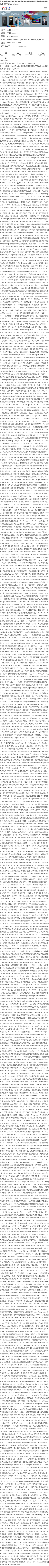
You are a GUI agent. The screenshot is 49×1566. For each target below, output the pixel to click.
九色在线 (9, 541)
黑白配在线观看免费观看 (13, 146)
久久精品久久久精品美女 (8, 1240)
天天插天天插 (36, 1176)
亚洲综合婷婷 (42, 1415)
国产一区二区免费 (35, 998)
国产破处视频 (26, 341)
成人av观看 (18, 565)
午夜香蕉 (41, 982)
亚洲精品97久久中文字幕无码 (29, 932)
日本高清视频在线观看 (20, 1129)
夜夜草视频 (10, 1151)
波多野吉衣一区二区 (10, 363)
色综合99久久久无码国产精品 (17, 1076)
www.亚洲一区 (31, 1245)
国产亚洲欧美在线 (18, 1082)
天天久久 (13, 615)
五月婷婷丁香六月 (25, 241)
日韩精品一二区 (11, 837)
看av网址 (34, 696)
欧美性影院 (30, 288)
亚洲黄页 (30, 163)
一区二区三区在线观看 (22, 421)
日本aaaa (22, 538)
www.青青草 (10, 130)
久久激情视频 (16, 665)
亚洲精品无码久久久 (37, 1046)
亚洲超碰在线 (38, 277)
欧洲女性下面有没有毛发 (27, 355)
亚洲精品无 (8, 654)
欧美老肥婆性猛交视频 (37, 1076)
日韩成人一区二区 (39, 1068)
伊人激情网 (43, 954)
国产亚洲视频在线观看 (20, 843)
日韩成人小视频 (29, 202)
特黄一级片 (29, 593)
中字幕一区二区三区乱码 (17, 133)
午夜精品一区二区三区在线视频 (27, 682)
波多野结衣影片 (11, 1509)
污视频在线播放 (6, 510)
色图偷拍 (31, 721)
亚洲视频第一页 (5, 957)
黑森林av (6, 180)
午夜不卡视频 (41, 468)
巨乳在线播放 (44, 871)
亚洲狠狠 (36, 1384)
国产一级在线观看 (42, 252)
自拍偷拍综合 (7, 191)
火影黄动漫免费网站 (41, 296)
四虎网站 (10, 1065)
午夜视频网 (43, 1445)
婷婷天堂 (30, 996)
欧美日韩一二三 (34, 1051)
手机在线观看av (5, 668)
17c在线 (8, 762)
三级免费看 (29, 1181)
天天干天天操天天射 (10, 546)
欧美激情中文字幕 (24, 712)
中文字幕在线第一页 (24, 1073)
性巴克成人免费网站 (32, 502)
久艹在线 (34, 871)
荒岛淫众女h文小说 (19, 718)
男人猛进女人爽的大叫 (16, 743)
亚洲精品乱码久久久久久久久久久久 (13, 249)
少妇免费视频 (5, 898)
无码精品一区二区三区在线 (16, 1179)
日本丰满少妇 (19, 121)
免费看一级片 (26, 821)
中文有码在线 (7, 593)
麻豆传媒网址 (38, 1390)
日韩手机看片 (38, 94)
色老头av (26, 449)
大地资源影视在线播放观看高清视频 (15, 571)
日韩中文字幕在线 (9, 324)
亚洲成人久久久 (16, 577)
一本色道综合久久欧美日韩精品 (20, 1043)
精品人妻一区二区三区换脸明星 (15, 194)
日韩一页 (35, 1162)
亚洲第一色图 (43, 1187)
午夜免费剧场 (36, 993)
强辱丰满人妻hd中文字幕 (17, 368)
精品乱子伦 (16, 88)
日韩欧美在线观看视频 (29, 918)
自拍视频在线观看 (13, 1373)
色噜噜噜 (40, 396)
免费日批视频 (10, 263)
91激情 (40, 77)
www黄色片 (22, 602)
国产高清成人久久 (33, 477)
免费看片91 (9, 169)
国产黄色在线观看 (39, 857)
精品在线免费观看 (7, 671)
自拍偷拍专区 (18, 541)
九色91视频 (7, 1520)
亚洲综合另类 (18, 1062)
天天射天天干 (21, 704)
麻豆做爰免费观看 (25, 862)
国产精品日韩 (10, 177)
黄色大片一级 (29, 660)
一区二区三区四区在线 (26, 896)
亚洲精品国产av (10, 468)
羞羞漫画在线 (32, 1356)
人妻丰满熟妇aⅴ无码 (16, 1195)
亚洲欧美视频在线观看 (33, 1015)
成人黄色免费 (10, 676)
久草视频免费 (30, 812)
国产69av (9, 441)
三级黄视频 (16, 1440)
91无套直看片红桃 (6, 141)
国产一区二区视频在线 (33, 1453)
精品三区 (21, 732)
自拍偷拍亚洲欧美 (24, 285)
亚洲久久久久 (30, 149)
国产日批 (29, 1320)
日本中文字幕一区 (41, 338)
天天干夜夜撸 (31, 249)
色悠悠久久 (29, 83)
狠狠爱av (7, 1262)
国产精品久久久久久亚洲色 (9, 330)
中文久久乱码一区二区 (17, 1412)
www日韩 (41, 651)
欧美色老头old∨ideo (11, 862)
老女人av (42, 266)
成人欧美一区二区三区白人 (39, 740)
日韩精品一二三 (42, 585)
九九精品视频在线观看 (12, 1376)
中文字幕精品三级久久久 (37, 102)
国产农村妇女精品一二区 (19, 97)
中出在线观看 (24, 463)
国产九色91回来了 (9, 865)
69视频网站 (17, 1176)
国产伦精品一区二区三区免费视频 (19, 1526)
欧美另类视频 (5, 418)
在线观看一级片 (5, 1440)
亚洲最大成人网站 (6, 227)
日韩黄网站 (44, 1254)
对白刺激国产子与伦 (18, 627)
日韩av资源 (36, 171)
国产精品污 (26, 1176)
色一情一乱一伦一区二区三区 (11, 1481)
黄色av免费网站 (17, 1437)
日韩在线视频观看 (20, 141)
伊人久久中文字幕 (28, 1220)
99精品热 (28, 632)
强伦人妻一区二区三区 (23, 432)
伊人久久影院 (35, 854)
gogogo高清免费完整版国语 (26, 1381)
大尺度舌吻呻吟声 (39, 1209)
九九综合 (19, 1495)
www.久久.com (31, 807)
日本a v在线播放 (19, 1218)
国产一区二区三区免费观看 (38, 665)
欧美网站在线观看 (15, 1462)
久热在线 (32, 923)
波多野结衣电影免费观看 (29, 180)
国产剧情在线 (10, 94)
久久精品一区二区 (35, 1417)
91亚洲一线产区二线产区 (20, 1226)
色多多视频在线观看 (16, 1054)
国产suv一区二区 (38, 1073)
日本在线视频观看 (33, 305)
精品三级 (40, 1057)
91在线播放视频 (34, 843)
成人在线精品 (19, 382)
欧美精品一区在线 (42, 779)
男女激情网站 (44, 1115)
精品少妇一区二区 (21, 260)
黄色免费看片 (17, 948)
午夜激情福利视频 (25, 246)
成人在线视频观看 (36, 1559)
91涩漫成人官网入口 (27, 1021)
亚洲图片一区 (14, 552)
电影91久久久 (30, 416)
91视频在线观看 (5, 196)
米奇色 (32, 688)
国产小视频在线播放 (23, 943)
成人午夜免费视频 (36, 463)
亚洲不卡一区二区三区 (21, 740)
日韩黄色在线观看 (9, 943)
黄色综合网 (44, 1503)
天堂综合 (23, 88)
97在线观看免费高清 (24, 946)
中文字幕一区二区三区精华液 (10, 937)
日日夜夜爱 (30, 1018)
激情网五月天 (14, 1476)
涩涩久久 (6, 959)
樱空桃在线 (14, 1068)
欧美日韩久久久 (42, 1437)
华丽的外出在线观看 (30, 1495)
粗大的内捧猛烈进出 (38, 1148)
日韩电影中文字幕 (20, 1528)
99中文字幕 (6, 1392)
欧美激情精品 (35, 238)
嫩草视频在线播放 (30, 1442)
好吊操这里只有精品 (30, 577)
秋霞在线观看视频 (10, 910)
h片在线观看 (31, 1290)
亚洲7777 (13, 685)
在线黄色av (35, 1265)
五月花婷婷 (22, 1240)
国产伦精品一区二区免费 (16, 812)
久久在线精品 (28, 119)
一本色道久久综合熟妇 (14, 1359)
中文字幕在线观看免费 (11, 987)
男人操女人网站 (37, 921)
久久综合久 (10, 99)
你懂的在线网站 (13, 80)
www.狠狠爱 (30, 307)
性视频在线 (27, 915)
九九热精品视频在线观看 (15, 454)
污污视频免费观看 (33, 352)
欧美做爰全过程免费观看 (16, 649)
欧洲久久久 (8, 740)
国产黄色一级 (17, 479)
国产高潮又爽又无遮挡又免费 (20, 124)
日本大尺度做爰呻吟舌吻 (21, 762)
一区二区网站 (36, 557)
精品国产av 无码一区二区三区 (29, 882)
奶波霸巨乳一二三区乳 (27, 515)
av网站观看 (11, 1095)
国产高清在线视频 (21, 1026)
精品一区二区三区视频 (8, 1256)
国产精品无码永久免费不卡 (24, 851)
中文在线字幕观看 (19, 1484)
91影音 (12, 1523)
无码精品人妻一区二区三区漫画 (14, 796)
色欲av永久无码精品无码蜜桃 (24, 1542)
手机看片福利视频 (23, 557)
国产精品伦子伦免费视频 (19, 1004)
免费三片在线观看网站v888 (22, 654)
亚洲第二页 (34, 1154)
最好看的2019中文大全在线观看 (35, 302)
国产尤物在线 (37, 346)
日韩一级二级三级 (41, 319)
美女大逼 (37, 360)
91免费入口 (27, 1156)
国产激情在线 (26, 418)
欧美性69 (26, 1501)
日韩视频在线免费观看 (37, 1065)
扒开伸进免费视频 (21, 1298)
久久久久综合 (9, 1223)
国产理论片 (29, 299)
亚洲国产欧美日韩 (35, 380)
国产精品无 (25, 205)
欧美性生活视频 (28, 527)
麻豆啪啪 (28, 99)
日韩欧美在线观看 (30, 1062)
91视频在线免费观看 (14, 1367)
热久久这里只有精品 (21, 1051)
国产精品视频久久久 (17, 166)
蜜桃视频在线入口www (32, 1315)
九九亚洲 (33, 1057)
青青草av (34, 915)
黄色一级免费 (33, 97)
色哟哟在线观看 (21, 130)
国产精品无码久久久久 (34, 718)
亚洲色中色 (23, 1212)
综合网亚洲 (29, 155)
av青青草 (30, 452)
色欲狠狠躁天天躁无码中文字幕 (23, 1392)
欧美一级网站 (25, 1334)
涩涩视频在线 (14, 1279)
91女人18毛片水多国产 (41, 274)
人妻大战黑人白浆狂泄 (24, 1101)
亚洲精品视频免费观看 (11, 882)
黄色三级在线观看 (25, 835)
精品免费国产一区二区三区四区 (23, 196)
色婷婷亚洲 (7, 241)
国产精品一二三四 (17, 199)
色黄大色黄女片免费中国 (24, 291)
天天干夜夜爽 (40, 660)
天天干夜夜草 (28, 1551)
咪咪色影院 (37, 1256)
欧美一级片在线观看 (38, 1059)
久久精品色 (13, 1237)
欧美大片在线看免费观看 (22, 474)
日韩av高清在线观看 (11, 1107)
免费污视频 (21, 588)
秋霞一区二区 (24, 782)
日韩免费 (3, 1187)
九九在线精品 (42, 249)
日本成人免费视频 (13, 990)
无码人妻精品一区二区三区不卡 (11, 1304)
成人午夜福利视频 (15, 699)
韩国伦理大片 (17, 1345)
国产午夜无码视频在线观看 (20, 690)
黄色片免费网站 (37, 1506)
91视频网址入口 (42, 355)
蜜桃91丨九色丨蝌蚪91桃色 (18, 1434)
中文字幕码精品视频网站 (29, 1143)
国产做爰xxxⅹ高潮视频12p (24, 1132)
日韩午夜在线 (5, 1190)
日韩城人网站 (32, 912)
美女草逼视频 (9, 507)
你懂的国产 (42, 732)
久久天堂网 (16, 341)
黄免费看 (30, 1204)
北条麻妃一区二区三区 (24, 890)
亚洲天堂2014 (30, 324)
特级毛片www (6, 1226)
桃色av (19, 221)
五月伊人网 (35, 1184)
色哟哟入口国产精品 (32, 957)
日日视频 (12, 221)
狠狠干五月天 (9, 1026)
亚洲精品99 (7, 948)
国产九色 (19, 868)
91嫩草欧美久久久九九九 (23, 1395)
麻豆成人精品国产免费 (17, 1245)
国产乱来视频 (7, 174)
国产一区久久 (38, 1440)
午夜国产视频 (33, 135)
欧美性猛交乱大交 (10, 207)
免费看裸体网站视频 (17, 488)
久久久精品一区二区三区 (36, 1159)
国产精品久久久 (28, 940)
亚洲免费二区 (24, 887)
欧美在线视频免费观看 (41, 554)
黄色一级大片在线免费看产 (12, 1501)
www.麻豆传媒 (5, 316)
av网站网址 (41, 1240)
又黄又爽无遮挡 (17, 1215)
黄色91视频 (10, 202)
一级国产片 (25, 688)
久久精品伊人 (32, 141)
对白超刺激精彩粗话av (12, 1168)
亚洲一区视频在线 (28, 1126)
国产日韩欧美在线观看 (25, 1331)
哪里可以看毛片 (23, 268)
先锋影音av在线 (11, 1295)
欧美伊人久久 (12, 252)
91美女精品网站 (34, 216)
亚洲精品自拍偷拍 (41, 1018)
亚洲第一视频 (21, 321)
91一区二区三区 (31, 621)
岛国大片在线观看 (30, 110)
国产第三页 (10, 1126)
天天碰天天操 (18, 824)
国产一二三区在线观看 (40, 1562)
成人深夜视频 (10, 1029)
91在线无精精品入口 (21, 1065)
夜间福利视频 (7, 396)
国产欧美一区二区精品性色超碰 (30, 71)
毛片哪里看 (22, 893)
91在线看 (26, 1465)
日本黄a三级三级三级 (28, 1206)
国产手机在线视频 (41, 804)
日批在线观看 (9, 91)
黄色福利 (29, 346)
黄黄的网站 (31, 85)
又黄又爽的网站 (9, 1145)
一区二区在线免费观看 (32, 1534)
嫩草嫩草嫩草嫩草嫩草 (35, 207)
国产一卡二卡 (38, 1387)
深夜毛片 (40, 1381)
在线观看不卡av (26, 1440)
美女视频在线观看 (41, 1029)
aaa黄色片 (15, 585)
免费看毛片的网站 (40, 452)
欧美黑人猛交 (38, 1248)
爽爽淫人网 (14, 515)
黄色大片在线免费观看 (15, 485)
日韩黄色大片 (26, 921)
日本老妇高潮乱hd (10, 599)
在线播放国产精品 (36, 774)
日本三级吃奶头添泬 (25, 638)
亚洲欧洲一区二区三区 (32, 91)
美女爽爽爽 (17, 1059)
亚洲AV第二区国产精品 (21, 774)
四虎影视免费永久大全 (32, 541)
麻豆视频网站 (14, 962)
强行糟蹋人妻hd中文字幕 (24, 1387)
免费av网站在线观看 (23, 1515)
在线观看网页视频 (13, 1087)
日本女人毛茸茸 (35, 810)
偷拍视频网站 (5, 124)
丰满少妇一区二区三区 (15, 293)
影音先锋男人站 (34, 1309)
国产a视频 (21, 979)
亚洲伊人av (34, 1231)
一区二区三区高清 (16, 1032)
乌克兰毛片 (10, 391)
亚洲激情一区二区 (39, 313)
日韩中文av (14, 108)
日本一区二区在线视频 (28, 438)
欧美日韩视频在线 (24, 965)
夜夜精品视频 (31, 1401)
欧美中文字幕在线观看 (17, 815)
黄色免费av (11, 1209)
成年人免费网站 (25, 1090)
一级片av (31, 910)
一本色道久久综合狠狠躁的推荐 (32, 1287)
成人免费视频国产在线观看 (27, 590)
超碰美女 (30, 893)
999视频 (10, 421)
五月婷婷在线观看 (7, 371)
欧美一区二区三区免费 (23, 74)
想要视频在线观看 (22, 374)
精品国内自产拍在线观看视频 (34, 1054)
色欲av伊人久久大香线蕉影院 (25, 1170)
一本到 (15, 360)
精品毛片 (30, 194)
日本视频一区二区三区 (18, 984)
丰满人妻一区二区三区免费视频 (14, 1384)
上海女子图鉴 (43, 1495)
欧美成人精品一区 (32, 685)
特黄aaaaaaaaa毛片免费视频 (34, 1354)
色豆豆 (2, 837)
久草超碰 (19, 493)
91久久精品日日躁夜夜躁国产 (29, 138)
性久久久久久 (26, 829)
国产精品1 (41, 110)
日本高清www (4, 1523)
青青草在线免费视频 (26, 360)
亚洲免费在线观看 (20, 879)
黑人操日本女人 (12, 1187)
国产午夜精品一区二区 (12, 846)
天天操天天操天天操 (36, 349)
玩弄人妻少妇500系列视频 (23, 1037)
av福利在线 (25, 1517)
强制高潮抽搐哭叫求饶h (33, 199)
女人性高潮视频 (20, 607)
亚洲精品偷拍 (44, 1082)
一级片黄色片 (27, 1317)
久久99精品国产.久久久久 (20, 429)
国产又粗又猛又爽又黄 (15, 482)
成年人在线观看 (35, 1523)
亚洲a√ (22, 1423)
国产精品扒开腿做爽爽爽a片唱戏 (24, 396)
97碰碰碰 (42, 105)
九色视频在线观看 (32, 796)
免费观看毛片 (41, 1243)
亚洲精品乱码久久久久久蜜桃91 (36, 121)
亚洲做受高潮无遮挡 (33, 399)
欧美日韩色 (32, 391)
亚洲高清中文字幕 (10, 1098)
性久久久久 (20, 324)
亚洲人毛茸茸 (6, 1118)
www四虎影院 (24, 1293)
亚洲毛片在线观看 (29, 146)
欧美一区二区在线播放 (9, 557)
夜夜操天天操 (29, 643)
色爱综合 (41, 990)
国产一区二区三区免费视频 (23, 801)
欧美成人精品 (32, 1240)
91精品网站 (37, 1395)
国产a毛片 (20, 338)
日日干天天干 (40, 1270)
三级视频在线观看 (7, 1270)
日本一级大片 (12, 327)
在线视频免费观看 (41, 1301)
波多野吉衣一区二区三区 (19, 413)
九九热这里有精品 (7, 343)
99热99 (22, 1118)
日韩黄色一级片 (31, 488)
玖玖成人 (30, 1306)
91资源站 (17, 371)
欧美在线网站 (13, 1562)
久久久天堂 (32, 1365)
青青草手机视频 (32, 627)
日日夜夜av (6, 405)
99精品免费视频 (17, 427)
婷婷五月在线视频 (33, 1553)
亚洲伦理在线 (43, 1473)
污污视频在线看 (17, 1012)
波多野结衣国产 (18, 593)
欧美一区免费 (29, 185)
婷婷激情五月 (12, 230)
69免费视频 (19, 1442)
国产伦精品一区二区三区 (11, 1492)
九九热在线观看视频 (18, 640)
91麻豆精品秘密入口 (26, 108)
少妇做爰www (36, 504)
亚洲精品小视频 (9, 1276)
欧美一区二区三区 (13, 205)
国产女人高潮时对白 (22, 1229)
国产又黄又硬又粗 (24, 327)
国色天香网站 (5, 1506)
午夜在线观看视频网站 (38, 1378)
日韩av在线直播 (24, 1115)
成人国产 (7, 1426)
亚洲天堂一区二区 (20, 912)
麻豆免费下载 (33, 1212)
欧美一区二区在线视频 (23, 993)
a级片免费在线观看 (15, 1001)
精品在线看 (42, 627)
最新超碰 (45, 1268)
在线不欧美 (8, 1484)
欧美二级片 (30, 588)
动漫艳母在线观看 (24, 471)
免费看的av (36, 1340)
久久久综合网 (7, 1218)
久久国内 (44, 1534)
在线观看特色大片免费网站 (28, 1187)
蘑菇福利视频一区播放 (40, 246)
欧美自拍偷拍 (27, 1001)
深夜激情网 (10, 158)
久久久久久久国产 (7, 1173)
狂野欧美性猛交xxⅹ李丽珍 (19, 1084)
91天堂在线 (22, 230)
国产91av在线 (39, 1034)
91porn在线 (32, 1098)
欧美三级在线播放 (6, 904)
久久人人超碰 (38, 787)
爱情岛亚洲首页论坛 (31, 1195)
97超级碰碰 (28, 1284)
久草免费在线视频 (28, 335)
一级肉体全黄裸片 (15, 1007)
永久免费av (31, 255)
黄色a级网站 (41, 840)
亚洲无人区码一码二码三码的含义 (14, 1204)
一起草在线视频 (43, 668)
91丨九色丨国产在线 (21, 332)
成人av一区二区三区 (36, 413)
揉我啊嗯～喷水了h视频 (17, 402)
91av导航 (33, 1198)
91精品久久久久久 (6, 1398)
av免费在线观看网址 (32, 676)
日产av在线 (18, 1487)
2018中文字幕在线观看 (18, 1290)
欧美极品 (29, 402)
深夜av (37, 1254)
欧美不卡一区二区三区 (38, 1334)
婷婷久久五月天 (13, 463)
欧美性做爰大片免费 (42, 158)
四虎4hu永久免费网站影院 (12, 693)
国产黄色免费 (30, 454)
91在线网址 (15, 1118)
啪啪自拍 (41, 488)
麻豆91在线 (44, 138)
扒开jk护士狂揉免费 (32, 754)
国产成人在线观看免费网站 (32, 1151)
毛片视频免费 (18, 1315)
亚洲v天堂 (28, 1456)
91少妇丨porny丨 (33, 1273)
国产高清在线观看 (25, 277)
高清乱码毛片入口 (40, 1539)
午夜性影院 (36, 1145)
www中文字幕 (16, 829)
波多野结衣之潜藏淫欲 (20, 1071)
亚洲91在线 (10, 377)
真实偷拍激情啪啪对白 (15, 1140)
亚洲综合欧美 (30, 316)
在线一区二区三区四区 (23, 1112)
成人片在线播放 (8, 1298)
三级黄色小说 (15, 871)
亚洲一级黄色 (44, 724)
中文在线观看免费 (27, 735)
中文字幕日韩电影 (20, 1398)
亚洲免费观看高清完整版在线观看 (14, 1018)
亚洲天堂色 (38, 1012)
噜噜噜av (25, 371)
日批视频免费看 (23, 1237)
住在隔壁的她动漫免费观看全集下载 (12, 807)
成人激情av (26, 1487)
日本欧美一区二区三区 (30, 1093)
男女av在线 (35, 1115)
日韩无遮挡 (10, 1143)
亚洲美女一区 (10, 1515)
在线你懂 (7, 1082)
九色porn (16, 737)
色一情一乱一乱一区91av (14, 1456)
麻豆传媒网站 (23, 599)
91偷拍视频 (36, 712)
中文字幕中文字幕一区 (20, 1259)
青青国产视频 (32, 368)
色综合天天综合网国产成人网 (18, 219)
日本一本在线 (29, 1270)
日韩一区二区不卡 (22, 177)
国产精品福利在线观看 (40, 1317)
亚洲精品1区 (35, 1048)
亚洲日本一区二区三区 (29, 990)
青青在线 (41, 227)
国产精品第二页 (29, 485)
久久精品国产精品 (21, 721)
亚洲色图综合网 (28, 948)
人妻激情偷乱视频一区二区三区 (38, 1428)
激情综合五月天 (32, 1134)
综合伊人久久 (27, 1079)
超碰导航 (16, 510)
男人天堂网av (29, 482)
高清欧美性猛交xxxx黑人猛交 (33, 1007)
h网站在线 (6, 199)
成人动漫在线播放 (25, 1068)
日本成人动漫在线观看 (39, 846)
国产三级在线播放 (29, 113)
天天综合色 (22, 1134)
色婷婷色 (29, 224)
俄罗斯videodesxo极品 (24, 263)
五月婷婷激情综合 (20, 391)
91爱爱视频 (28, 293)
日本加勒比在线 (36, 849)
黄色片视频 (10, 529)
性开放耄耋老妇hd (37, 762)
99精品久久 (22, 85)
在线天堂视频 (10, 1459)
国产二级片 (13, 471)
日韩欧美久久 (15, 443)
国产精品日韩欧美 (37, 1487)
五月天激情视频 (5, 1215)
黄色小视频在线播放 (21, 457)
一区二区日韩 (21, 1209)
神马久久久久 (17, 1390)
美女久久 (36, 1123)
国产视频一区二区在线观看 (34, 343)
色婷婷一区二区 (8, 721)
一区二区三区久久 (20, 873)
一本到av (3, 849)
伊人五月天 (22, 207)
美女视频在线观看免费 (34, 1218)
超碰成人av (20, 1281)
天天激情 (4, 463)
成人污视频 (44, 1184)
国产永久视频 (24, 1323)
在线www (23, 163)
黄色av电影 (21, 685)
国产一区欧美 (32, 227)
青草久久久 (21, 646)
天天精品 (17, 438)
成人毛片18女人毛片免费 (25, 1029)
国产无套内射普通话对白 (11, 1470)
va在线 (11, 790)
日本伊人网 (10, 1148)
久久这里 (9, 1445)
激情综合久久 (5, 255)
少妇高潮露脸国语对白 (29, 937)
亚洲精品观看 (35, 690)
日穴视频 (6, 119)
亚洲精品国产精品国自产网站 (19, 388)
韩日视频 (41, 130)
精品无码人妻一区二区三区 (26, 468)
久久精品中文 (21, 1459)
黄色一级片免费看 (26, 274)
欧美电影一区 (26, 1168)
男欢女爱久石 (41, 1531)
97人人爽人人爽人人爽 (20, 1417)
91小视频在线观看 (35, 635)
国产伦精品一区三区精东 (28, 552)
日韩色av (45, 327)
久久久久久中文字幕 (21, 105)
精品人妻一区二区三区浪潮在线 (12, 726)
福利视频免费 (21, 1490)
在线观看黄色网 (18, 1351)
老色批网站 (18, 657)
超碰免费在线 (37, 1456)
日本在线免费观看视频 (40, 241)
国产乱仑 (7, 1512)
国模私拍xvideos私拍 (10, 1409)
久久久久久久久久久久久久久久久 (14, 452)
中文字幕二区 (14, 1329)
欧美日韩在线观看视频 (18, 477)
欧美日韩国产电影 (42, 460)
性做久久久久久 (25, 737)
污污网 (11, 1395)
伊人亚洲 (18, 821)
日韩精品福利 (16, 1426)
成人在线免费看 (28, 221)
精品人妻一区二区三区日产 (9, 163)
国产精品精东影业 (36, 771)
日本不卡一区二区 (34, 88)
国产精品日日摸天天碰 (23, 490)
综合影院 (19, 549)
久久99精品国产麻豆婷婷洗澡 (25, 460)
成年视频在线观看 (27, 296)
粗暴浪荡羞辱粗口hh (39, 901)
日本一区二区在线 (35, 405)
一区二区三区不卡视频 (9, 160)
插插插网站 (44, 352)
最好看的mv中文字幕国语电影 (16, 1159)
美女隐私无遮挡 (5, 1184)
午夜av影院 (16, 735)
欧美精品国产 (21, 1320)
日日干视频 (5, 926)
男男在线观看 (27, 191)
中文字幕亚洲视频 (33, 80)
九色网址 (4, 660)
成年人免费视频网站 (39, 821)
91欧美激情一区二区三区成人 (25, 749)
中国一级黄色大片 (32, 646)
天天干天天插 (39, 893)
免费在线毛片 (33, 1259)
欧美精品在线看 (20, 1415)
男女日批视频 (14, 152)
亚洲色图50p (8, 121)
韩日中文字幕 (32, 130)
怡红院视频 (18, 1537)
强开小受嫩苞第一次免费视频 (17, 998)
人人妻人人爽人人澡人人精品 (27, 1473)
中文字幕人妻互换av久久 (25, 1301)
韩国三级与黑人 (14, 982)
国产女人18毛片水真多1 (34, 1545)
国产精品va (36, 341)
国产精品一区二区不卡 (17, 951)
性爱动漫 (23, 352)
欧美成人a (43, 1237)
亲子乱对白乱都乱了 (37, 1229)
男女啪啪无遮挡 (6, 1431)
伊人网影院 (11, 1381)
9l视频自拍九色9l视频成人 (16, 1503)
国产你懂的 (11, 618)
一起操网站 (34, 266)
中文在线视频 (30, 768)
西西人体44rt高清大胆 (15, 604)
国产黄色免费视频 (22, 810)
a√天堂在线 (35, 285)
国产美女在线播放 (37, 1420)
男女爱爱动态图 (17, 643)
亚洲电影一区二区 (18, 1545)
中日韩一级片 (22, 1365)
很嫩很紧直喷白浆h (12, 1334)
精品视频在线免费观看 (37, 219)
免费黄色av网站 (19, 346)
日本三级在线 (27, 1390)
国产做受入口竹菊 (18, 524)
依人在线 (30, 538)
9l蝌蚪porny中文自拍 (16, 116)
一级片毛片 (26, 1059)
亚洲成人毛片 (43, 826)
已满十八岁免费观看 (8, 1320)
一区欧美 (30, 832)
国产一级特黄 (26, 846)
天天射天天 (38, 108)
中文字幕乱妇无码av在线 (13, 1342)
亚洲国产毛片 (17, 1520)
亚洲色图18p (40, 1071)
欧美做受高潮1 (35, 410)
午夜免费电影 (7, 360)
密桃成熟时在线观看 (30, 1498)
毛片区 (14, 646)
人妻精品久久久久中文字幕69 (39, 663)
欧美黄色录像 (7, 1176)
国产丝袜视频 (15, 1564)
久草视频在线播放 (13, 296)
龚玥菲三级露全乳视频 (17, 1243)
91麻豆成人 (42, 521)
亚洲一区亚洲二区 (8, 1490)
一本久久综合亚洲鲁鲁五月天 (20, 188)
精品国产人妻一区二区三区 (9, 1021)
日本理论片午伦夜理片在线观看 (29, 363)
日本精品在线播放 (38, 632)
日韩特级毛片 (42, 1226)
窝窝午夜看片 (39, 527)
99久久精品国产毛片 (16, 1354)
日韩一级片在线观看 (32, 1281)
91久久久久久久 (36, 765)
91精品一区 (19, 202)
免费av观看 (18, 1151)
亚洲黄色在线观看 (16, 1190)
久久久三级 (9, 607)
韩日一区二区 (39, 221)
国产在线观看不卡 (39, 446)
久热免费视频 (31, 840)
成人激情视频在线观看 (24, 1451)
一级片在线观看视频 (25, 1509)
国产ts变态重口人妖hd (8, 374)
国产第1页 (30, 1179)
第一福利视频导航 (42, 1170)
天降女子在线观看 (29, 699)
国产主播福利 (5, 1046)
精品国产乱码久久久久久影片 (37, 271)
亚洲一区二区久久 (35, 499)
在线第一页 (44, 934)
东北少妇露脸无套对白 (21, 232)
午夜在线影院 (39, 83)
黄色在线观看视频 (40, 163)
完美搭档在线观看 (34, 1298)
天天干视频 (10, 310)
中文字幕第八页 (21, 1095)
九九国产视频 (6, 429)
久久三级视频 (17, 929)
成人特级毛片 (28, 160)
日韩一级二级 (12, 268)
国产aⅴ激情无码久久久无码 (16, 832)
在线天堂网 (16, 579)
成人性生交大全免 (32, 166)
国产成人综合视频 (17, 299)
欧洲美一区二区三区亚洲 (31, 707)
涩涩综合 (39, 699)
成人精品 (33, 1226)
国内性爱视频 (38, 549)
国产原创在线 (6, 627)
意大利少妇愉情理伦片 (39, 943)
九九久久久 (11, 868)
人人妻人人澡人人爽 (41, 1181)
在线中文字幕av (41, 721)
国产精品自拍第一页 (40, 1470)
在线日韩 (36, 310)
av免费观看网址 (28, 1537)
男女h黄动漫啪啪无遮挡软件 (24, 169)
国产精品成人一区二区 (17, 885)
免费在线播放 (5, 1084)
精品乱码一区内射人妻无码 (9, 274)
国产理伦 (27, 116)
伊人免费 (27, 604)
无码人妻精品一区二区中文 (19, 1559)
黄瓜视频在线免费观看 (34, 704)
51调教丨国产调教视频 (21, 1198)
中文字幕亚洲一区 (15, 1093)
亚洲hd (9, 1059)
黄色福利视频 (26, 871)
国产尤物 (32, 1071)
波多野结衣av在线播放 (10, 127)
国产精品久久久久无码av (16, 224)
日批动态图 (13, 285)
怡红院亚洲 (40, 255)
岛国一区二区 (18, 1551)
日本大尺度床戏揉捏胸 (40, 835)
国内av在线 (29, 1262)
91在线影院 (10, 968)
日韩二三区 (30, 793)
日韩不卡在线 (13, 835)
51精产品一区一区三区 (22, 1048)
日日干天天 (33, 371)
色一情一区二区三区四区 (32, 1448)
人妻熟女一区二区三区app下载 (23, 441)
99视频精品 (18, 527)
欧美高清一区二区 (26, 554)
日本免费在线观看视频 (9, 1401)
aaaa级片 (4, 219)
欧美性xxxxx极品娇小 (23, 1145)
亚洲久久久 (7, 213)
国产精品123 (25, 849)
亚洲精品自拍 (17, 1465)
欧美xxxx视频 (19, 1015)
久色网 (12, 959)
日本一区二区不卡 (13, 1193)
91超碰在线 (34, 1009)
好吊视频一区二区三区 (26, 746)
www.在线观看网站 (17, 316)
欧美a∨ (30, 1209)
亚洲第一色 (10, 1229)
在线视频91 (4, 1093)
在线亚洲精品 (24, 962)
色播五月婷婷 (28, 565)
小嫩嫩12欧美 (9, 1181)
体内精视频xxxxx (9, 102)
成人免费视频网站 (22, 102)
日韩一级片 (17, 971)
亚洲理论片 (35, 1112)
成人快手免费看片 (17, 757)
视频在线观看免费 (6, 474)
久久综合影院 (9, 840)
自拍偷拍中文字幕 (9, 624)
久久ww (10, 457)
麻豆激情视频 (36, 427)
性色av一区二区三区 (10, 504)
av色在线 (21, 1409)
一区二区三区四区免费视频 (30, 1467)
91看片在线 (39, 441)
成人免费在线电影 (21, 674)
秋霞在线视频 (36, 1526)
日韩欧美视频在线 (39, 799)
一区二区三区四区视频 (34, 1118)
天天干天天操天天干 (21, 380)
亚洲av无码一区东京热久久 (34, 1351)
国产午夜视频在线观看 (8, 271)
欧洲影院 (25, 665)
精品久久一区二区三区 (31, 726)
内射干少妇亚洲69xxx (35, 873)
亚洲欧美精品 (19, 99)
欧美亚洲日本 (33, 529)
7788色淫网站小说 (36, 887)
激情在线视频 (36, 124)
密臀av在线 (35, 1173)
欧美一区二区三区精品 (14, 610)
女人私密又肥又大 (15, 976)
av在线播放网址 (8, 779)
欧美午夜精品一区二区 (11, 352)
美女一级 (13, 257)
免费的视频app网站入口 (28, 330)
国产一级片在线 (31, 668)
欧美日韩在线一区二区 (38, 962)
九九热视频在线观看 (32, 1512)
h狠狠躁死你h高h (32, 815)
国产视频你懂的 (26, 1193)
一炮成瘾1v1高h (5, 341)
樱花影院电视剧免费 (26, 1034)
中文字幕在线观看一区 (33, 885)
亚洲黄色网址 (26, 1265)
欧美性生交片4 (11, 1201)
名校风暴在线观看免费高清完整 (18, 1231)
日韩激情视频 (37, 99)
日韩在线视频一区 (31, 732)
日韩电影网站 (33, 571)
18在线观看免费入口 (37, 1465)
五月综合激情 (15, 418)
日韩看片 (33, 174)
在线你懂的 (37, 1079)
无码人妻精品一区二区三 (37, 282)
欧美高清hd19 (9, 596)
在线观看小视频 (43, 368)
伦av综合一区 (11, 313)
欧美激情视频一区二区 (20, 635)
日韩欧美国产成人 (10, 602)
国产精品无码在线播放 (39, 432)
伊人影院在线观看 (6, 513)
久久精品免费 (37, 263)
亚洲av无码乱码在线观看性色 (17, 499)
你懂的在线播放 (37, 965)
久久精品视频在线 (39, 1426)
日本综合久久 (7, 1551)
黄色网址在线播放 (9, 266)
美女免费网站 (18, 1448)
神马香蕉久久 (7, 349)
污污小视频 (23, 1104)
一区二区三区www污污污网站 (38, 507)
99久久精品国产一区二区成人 (11, 335)
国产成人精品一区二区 (17, 768)
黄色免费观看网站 (40, 588)
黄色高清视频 (34, 332)
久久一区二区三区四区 (18, 898)
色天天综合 (8, 774)
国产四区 (21, 543)
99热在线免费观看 (16, 119)
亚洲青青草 (14, 1293)
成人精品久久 (19, 671)
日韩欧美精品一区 (32, 640)
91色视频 (3, 454)
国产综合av (43, 1520)
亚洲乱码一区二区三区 (33, 543)
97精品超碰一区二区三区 (31, 1345)
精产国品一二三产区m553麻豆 (34, 1032)
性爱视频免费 (20, 399)
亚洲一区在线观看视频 (40, 563)
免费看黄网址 (9, 502)
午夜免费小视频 (13, 934)
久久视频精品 (38, 293)
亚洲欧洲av (37, 929)
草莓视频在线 (32, 1312)
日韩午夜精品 (41, 582)
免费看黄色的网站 (29, 1462)
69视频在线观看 (10, 1101)
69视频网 (13, 965)
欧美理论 (7, 1123)
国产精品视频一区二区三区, (14, 1284)
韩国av (41, 685)
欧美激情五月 (35, 177)
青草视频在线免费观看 (14, 729)
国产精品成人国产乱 (37, 152)
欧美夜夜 (13, 732)
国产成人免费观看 (33, 701)
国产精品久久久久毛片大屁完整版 (22, 235)
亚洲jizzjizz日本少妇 (27, 510)
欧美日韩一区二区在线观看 (19, 1057)
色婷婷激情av (24, 987)
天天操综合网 (7, 302)
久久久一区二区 (31, 521)
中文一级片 (42, 610)
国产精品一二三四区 (7, 1170)
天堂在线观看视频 (18, 83)
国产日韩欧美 (22, 751)
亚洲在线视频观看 (17, 1262)
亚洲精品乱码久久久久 (12, 760)
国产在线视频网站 (6, 307)
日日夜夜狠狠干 (13, 887)
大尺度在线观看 (32, 607)
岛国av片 (17, 901)
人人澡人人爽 (14, 1212)
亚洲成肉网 (14, 1104)
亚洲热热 (24, 1373)
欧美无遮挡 (17, 1445)
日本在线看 (33, 1434)
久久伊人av (36, 829)
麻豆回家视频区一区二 (8, 321)
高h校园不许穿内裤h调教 (26, 252)
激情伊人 (15, 957)
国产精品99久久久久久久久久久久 (12, 1137)
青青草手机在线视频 (13, 1287)
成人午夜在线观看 (29, 1342)
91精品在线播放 (10, 535)
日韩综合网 (8, 737)
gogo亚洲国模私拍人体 (18, 255)
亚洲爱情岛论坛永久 (30, 868)
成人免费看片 (39, 257)
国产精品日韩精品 (24, 504)
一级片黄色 (4, 1434)
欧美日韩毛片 (32, 879)
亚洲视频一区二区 (25, 1562)
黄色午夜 (29, 1384)
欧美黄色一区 (38, 801)
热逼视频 (39, 149)
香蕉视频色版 (27, 1426)
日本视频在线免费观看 (37, 785)
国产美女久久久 (31, 524)
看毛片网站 (17, 191)
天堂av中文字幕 (19, 1254)
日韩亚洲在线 (33, 826)
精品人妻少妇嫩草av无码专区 (22, 1123)
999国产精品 (41, 1084)
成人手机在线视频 (32, 1503)
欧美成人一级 (27, 901)
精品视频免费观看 (6, 1537)
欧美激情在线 (29, 1539)
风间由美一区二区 (9, 496)
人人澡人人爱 (44, 332)
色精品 (5, 835)
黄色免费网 (40, 485)
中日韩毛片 (14, 1423)
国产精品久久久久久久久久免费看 (17, 1009)
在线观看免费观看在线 (22, 1173)
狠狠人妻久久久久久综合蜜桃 (14, 416)
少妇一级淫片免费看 (23, 959)
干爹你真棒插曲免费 (25, 563)
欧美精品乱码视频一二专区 (15, 149)
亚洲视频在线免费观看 (18, 1165)
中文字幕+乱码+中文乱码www (17, 785)
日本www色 (31, 582)
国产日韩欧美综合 (24, 1340)
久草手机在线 (39, 493)
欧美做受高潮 (9, 821)
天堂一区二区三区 (22, 1523)
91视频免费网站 (25, 574)
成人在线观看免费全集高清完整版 (14, 1306)
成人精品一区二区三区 (29, 1376)
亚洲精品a (17, 1148)
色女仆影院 (37, 1023)
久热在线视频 (15, 1046)
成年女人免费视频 (40, 160)
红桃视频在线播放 (21, 529)
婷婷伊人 (33, 1084)
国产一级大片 (12, 896)
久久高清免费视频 (13, 923)
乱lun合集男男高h (9, 1023)
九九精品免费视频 (15, 854)
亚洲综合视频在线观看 (24, 496)
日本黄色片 (14, 1323)
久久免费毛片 (32, 1201)
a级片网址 (7, 635)
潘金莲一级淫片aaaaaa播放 (9, 435)
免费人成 (13, 590)
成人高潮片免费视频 (26, 1329)
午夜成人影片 (27, 183)
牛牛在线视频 (38, 402)
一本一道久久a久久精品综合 (34, 1137)
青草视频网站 (33, 105)
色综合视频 (16, 1206)
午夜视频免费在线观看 (24, 1276)
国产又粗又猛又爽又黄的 (9, 782)
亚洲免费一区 (6, 665)
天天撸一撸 (25, 923)
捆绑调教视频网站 (38, 574)
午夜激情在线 (36, 74)
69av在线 (26, 854)
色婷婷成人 (25, 1492)
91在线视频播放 (26, 1248)
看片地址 (37, 746)
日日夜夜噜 (41, 807)
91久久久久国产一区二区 (37, 1026)
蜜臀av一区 (42, 141)
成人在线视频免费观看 (11, 246)
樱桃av (29, 1120)
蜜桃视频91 (37, 638)
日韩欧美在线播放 (36, 976)
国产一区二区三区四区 (20, 213)
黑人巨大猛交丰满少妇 (27, 366)
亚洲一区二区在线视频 (40, 1043)
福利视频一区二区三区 (38, 613)
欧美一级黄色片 (33, 568)
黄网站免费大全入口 (11, 1090)
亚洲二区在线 (15, 921)
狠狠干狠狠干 (39, 482)
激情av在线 (5, 1007)
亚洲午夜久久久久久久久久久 (29, 934)
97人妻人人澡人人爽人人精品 (28, 724)
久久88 (14, 1365)
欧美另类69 (34, 679)
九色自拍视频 (38, 1215)
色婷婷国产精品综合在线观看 (19, 765)
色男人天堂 (25, 860)
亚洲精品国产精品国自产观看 (17, 282)
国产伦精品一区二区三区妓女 (16, 1428)
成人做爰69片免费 (28, 971)
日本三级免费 (42, 1206)
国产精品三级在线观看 (30, 1445)
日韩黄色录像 (40, 288)
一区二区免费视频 (40, 194)
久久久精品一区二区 (31, 1109)
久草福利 (10, 490)
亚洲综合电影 (23, 1098)
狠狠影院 (44, 701)
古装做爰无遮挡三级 (10, 1251)
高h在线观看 (4, 71)
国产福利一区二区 (13, 1406)
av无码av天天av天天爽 (37, 674)
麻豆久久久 (10, 1478)
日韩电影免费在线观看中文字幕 (22, 385)
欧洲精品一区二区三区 (26, 804)
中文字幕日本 (12, 771)
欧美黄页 (18, 915)
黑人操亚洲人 (34, 205)
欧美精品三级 (5, 166)
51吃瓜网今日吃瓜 (40, 185)
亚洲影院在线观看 (38, 1370)
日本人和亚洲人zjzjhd (13, 183)
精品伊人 (39, 768)
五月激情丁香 (37, 946)
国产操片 (9, 1351)
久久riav (17, 790)
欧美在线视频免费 (16, 185)
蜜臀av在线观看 (43, 898)
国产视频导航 (31, 1415)
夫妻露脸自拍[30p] (36, 1323)
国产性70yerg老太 (34, 751)
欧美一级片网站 (9, 549)
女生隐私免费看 (26, 446)
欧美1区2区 (36, 474)
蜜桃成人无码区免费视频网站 (28, 954)
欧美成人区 (4, 1476)
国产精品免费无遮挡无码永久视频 (20, 857)
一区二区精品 (12, 638)
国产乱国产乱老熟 (41, 510)
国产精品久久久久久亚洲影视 (25, 377)
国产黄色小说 (12, 746)
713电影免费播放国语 (40, 224)
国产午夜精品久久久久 (29, 1406)
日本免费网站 (19, 343)
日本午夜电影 (24, 152)
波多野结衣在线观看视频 (34, 518)
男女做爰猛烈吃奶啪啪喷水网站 (25, 532)
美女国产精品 (36, 327)
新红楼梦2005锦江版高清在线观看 (28, 535)
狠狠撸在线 (37, 862)
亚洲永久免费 (38, 1509)
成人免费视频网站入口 (30, 1403)
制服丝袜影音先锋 (8, 1495)
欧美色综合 (36, 116)
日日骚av (42, 166)
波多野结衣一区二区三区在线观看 (22, 907)
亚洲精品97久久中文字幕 (38, 268)
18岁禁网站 (4, 244)
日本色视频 (28, 1215)
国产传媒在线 (41, 1234)
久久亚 (17, 1143)
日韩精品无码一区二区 (39, 1090)
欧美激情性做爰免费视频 (9, 355)
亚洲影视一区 (24, 1476)
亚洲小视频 (14, 71)
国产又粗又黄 (5, 188)
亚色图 (24, 1367)
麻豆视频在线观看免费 (18, 560)
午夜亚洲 (10, 460)
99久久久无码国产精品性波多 (22, 1337)
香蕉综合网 (19, 1478)
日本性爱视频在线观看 (24, 313)
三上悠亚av (37, 1120)
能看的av (41, 824)
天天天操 (26, 976)
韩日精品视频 (19, 973)
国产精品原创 (7, 971)
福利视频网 (16, 1248)
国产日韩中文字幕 (40, 385)
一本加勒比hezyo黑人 (7, 704)
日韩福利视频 (43, 1134)
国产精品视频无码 (40, 896)
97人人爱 (13, 543)
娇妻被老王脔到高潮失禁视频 (16, 1356)
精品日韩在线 (5, 1032)
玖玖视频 (39, 1462)
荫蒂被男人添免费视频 (34, 1348)
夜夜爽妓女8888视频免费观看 (13, 424)
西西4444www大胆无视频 (31, 1481)
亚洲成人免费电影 (22, 710)
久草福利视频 (32, 560)
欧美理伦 (10, 382)
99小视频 (30, 357)
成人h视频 (22, 80)
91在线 (20, 160)
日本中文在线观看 (21, 968)
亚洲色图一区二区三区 (36, 213)
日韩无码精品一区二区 (30, 479)
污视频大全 (11, 682)
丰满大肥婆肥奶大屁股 (16, 632)
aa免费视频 (8, 466)
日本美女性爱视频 (40, 1320)
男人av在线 (42, 1312)
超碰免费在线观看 (42, 971)
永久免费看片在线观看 (21, 238)
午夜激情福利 (43, 657)
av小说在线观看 (8, 851)
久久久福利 (11, 493)
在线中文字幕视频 (33, 984)
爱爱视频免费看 (23, 771)
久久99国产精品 (42, 416)
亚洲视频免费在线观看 (26, 319)
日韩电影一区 (39, 1132)
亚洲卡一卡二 (28, 493)
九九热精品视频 (16, 940)
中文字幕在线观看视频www (20, 776)
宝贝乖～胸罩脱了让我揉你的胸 (31, 1107)
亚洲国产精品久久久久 (36, 599)
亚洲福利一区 (9, 74)
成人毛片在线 (19, 1181)
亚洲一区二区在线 (18, 668)
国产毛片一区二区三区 (36, 457)
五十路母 (4, 743)
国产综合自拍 (14, 926)
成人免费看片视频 (30, 824)
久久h (42, 646)
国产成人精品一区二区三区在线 (26, 77)
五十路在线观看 (13, 932)
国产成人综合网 (20, 840)
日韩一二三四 (26, 696)
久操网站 (36, 1451)
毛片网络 (15, 241)
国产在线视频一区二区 (29, 982)
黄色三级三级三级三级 (21, 1431)
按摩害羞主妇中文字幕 (12, 1420)
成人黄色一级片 (14, 1265)
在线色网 (18, 310)
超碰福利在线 (19, 393)
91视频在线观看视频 (31, 757)
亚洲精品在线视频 (22, 266)
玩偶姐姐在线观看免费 (35, 133)
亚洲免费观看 (23, 876)
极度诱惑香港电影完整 (26, 210)
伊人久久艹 (26, 1148)
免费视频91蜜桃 (40, 1542)
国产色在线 (18, 1156)
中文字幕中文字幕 (12, 538)
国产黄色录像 (39, 1306)
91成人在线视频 (14, 715)
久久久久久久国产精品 (8, 588)
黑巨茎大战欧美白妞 (35, 1373)
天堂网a (43, 1051)
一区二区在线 (19, 1270)
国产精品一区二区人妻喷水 (16, 1273)
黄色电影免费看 (13, 366)
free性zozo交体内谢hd (23, 1548)
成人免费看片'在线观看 (38, 388)
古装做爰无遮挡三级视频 (33, 424)
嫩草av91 (44, 305)
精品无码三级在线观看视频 (36, 1459)
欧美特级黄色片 (22, 135)
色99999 (22, 288)
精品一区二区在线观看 (23, 1370)
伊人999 (39, 377)
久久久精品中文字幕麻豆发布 (25, 779)
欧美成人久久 (30, 1243)
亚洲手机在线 (26, 715)
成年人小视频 (32, 898)
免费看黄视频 (10, 810)
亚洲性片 (45, 427)
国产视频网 (20, 754)
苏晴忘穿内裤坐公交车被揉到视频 (14, 1553)
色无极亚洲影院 (26, 1040)
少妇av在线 (18, 787)
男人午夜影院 (26, 596)
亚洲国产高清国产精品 (21, 174)
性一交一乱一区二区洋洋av (25, 1326)
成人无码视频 (26, 1420)
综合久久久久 (9, 1132)
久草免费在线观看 (18, 518)
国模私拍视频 (17, 707)
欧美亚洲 (42, 571)
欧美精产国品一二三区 (23, 144)
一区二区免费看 (19, 307)
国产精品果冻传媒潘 (16, 244)
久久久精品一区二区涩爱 (19, 405)
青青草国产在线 (5, 718)
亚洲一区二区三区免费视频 (16, 996)
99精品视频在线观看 (37, 710)
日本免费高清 (21, 305)
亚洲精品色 (11, 1326)
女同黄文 (38, 407)
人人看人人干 (15, 180)
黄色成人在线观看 (37, 618)
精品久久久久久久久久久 (19, 826)
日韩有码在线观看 (32, 1412)
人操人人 (29, 1490)
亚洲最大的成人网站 (13, 1268)
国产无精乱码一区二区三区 (12, 679)
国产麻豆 (17, 171)
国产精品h (30, 407)
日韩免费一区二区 (37, 418)
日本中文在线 (17, 466)
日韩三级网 (11, 1301)
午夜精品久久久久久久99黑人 (13, 799)
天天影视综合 (26, 443)
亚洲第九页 (19, 91)
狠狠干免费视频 (35, 987)
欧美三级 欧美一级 (40, 1331)
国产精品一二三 (40, 169)
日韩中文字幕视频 (17, 1512)
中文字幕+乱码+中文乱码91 (24, 1223)
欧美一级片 (13, 751)
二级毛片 (3, 252)
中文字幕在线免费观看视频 (32, 466)
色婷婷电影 (25, 1046)
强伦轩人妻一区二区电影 (19, 216)
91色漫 (2, 1334)
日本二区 (10, 873)
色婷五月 (38, 910)
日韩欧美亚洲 (29, 338)
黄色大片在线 (39, 593)
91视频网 (26, 679)
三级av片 (18, 1126)
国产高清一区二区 (20, 357)
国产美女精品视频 (39, 1276)
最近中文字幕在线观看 (15, 110)
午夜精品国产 (39, 1490)
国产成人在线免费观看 (35, 1528)
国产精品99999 (26, 1470)
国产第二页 (38, 1204)
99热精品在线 (27, 929)
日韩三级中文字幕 (31, 1082)
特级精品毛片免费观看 (36, 260)
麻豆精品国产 (12, 85)
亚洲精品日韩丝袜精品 (21, 349)
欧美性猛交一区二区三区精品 (27, 615)
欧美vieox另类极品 (10, 804)
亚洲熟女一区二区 (7, 973)
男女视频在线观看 (42, 230)
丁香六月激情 (40, 1326)
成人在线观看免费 (33, 1367)
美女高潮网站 (10, 710)
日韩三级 (27, 427)
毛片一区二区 (12, 893)
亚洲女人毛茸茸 (29, 904)
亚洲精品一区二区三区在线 (29, 1556)
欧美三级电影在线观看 (8, 338)
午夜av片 (33, 429)
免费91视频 (45, 216)
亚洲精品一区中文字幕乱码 (24, 158)
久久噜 (36, 357)
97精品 (37, 235)
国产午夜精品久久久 (28, 790)
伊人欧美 (10, 1415)
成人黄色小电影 (43, 624)
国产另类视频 (40, 316)
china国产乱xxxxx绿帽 (12, 1040)
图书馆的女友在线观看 (16, 660)
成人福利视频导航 (42, 85)
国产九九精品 (9, 432)
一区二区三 (28, 799)
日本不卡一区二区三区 (30, 657)
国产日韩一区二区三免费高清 (20, 1506)
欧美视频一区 (7, 582)
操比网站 (3, 873)
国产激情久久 (23, 1309)
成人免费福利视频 (20, 227)
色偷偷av (18, 596)
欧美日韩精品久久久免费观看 (14, 155)
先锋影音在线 (12, 1134)
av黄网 (2, 1295)
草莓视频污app (22, 837)
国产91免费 (41, 1245)
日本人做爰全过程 (30, 244)
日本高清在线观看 (36, 1279)
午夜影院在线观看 (15, 449)
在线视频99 (28, 549)
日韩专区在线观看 (6, 357)
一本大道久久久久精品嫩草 (27, 1251)
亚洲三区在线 (26, 171)
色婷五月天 (22, 701)
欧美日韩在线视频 (42, 923)
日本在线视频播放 (7, 565)
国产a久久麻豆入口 (25, 546)
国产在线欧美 (43, 371)
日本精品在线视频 (12, 818)
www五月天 (15, 554)
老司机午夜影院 (41, 335)
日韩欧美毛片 (34, 1237)
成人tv (4, 110)
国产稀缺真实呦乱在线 (33, 743)
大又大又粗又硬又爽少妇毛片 (17, 568)
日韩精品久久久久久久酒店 (15, 621)
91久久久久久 (6, 88)
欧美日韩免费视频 (6, 232)
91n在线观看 (29, 393)
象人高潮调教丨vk (23, 1154)
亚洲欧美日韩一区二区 (21, 410)
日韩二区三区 (5, 590)
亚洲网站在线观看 (33, 321)
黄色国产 (39, 113)
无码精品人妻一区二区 (38, 374)
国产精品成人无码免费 (14, 1403)
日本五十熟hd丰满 (19, 582)
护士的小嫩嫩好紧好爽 (26, 257)
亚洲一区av (45, 341)
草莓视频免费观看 (6, 1448)
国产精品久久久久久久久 (16, 1453)
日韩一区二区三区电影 (39, 1168)
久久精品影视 (6, 829)
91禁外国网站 (28, 1304)
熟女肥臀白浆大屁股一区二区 (29, 127)
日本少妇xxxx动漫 (21, 507)
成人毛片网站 (6, 299)
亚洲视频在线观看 (42, 1478)
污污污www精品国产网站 (9, 277)
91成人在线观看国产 (19, 407)
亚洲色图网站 (9, 1112)
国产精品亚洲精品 (37, 959)
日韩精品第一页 (35, 1476)
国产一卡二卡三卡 (7, 901)
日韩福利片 (37, 654)
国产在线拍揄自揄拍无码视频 (25, 280)
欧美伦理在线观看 (15, 629)
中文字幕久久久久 (37, 1362)
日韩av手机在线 (11, 954)
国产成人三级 (5, 1564)
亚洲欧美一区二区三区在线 (13, 1362)
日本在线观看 (40, 1126)
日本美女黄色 (12, 563)
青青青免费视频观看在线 (35, 513)
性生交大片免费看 (32, 951)
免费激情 (45, 1395)
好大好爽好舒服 (39, 1262)
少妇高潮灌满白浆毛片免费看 (19, 1378)
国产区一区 (18, 113)
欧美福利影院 (21, 271)
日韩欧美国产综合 (20, 1312)
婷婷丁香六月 (18, 302)
